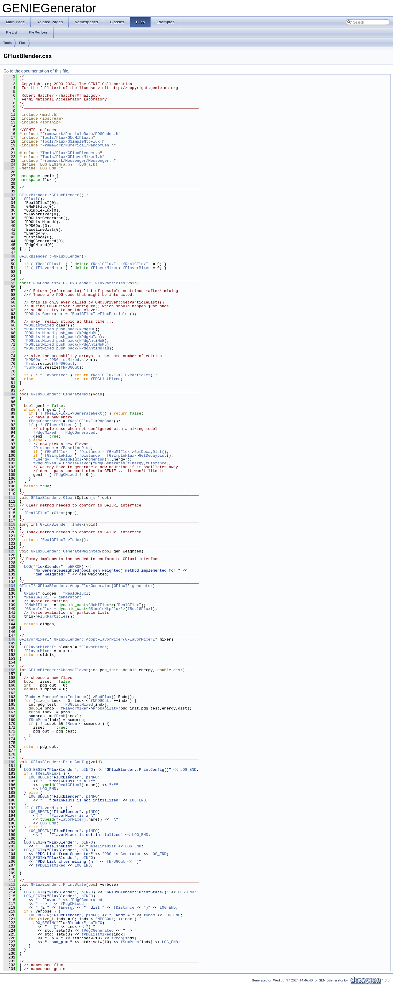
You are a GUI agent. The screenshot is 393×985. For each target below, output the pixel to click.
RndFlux (103, 696)
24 (9, 164)
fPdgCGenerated (45, 421)
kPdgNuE (87, 329)
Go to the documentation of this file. (36, 71)
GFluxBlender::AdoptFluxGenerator (74, 585)
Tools (7, 42)
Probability (105, 708)
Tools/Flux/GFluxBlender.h (71, 153)
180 (9, 762)
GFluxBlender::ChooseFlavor (58, 670)
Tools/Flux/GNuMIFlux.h (67, 137)
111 (9, 497)
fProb (29, 363)
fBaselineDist (75, 448)
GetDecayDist (148, 451)
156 (9, 670)
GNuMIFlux (98, 605)
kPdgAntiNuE (92, 340)
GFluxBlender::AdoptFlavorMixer (88, 639)
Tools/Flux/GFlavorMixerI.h (72, 156)
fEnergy (41, 459)
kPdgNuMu (88, 333)
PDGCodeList (46, 283)
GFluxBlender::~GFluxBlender (50, 256)
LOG (27, 566)
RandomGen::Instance (64, 696)
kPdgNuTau (89, 336)
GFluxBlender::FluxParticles (94, 283)
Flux (22, 42)
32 (9, 195)
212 (9, 884)
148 (9, 639)
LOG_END (188, 769)
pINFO (87, 769)
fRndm (29, 696)
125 (9, 551)
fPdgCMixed (44, 432)
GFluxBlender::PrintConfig (59, 762)
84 (9, 394)
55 (9, 283)
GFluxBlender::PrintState (58, 884)
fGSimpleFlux (58, 455)
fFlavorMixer (49, 267)
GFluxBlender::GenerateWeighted (65, 551)
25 (9, 168)
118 (9, 524)
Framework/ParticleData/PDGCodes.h (80, 133)
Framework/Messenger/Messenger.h (78, 160)
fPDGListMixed (39, 325)
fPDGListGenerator (43, 313)
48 (9, 256)
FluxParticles (115, 313)
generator (142, 585)
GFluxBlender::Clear (53, 497)
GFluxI (31, 199)
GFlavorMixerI (34, 639)
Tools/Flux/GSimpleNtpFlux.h (73, 141)
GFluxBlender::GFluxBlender (49, 195)
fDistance (43, 448)
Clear (59, 513)
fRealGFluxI (48, 264)
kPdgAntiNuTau (94, 348)
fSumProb (33, 367)
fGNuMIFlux (56, 451)
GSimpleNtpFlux (104, 608)
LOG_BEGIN (34, 769)
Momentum (95, 459)
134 (9, 585)
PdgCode (106, 421)
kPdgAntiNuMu (93, 344)
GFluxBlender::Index (62, 524)
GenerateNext (88, 413)
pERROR (75, 566)
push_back (66, 329)
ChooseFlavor (77, 463)
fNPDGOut (33, 359)
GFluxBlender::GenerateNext (61, 394)
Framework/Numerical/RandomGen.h (78, 145)
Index (75, 539)
